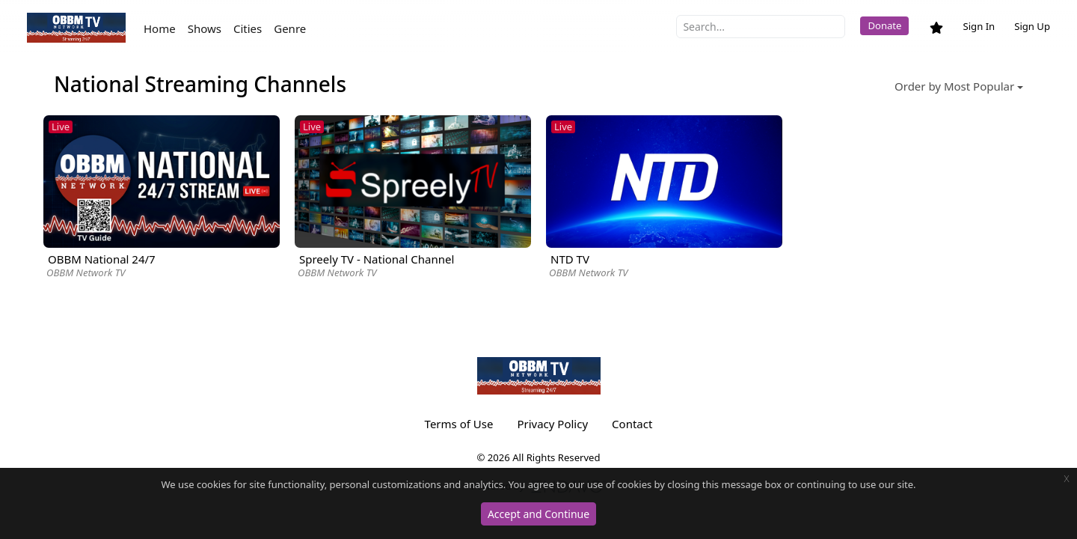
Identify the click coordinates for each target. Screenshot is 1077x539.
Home (160, 28)
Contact (632, 423)
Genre (290, 28)
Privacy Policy (552, 423)
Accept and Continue (538, 514)
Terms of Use (459, 423)
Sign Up (1032, 26)
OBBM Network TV (86, 272)
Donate (884, 25)
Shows (204, 28)
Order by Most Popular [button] (954, 86)
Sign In (979, 26)
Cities (247, 28)
